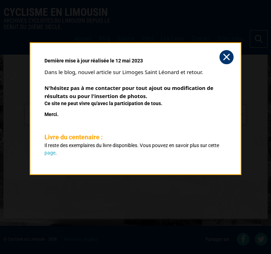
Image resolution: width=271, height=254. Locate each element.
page (49, 153)
